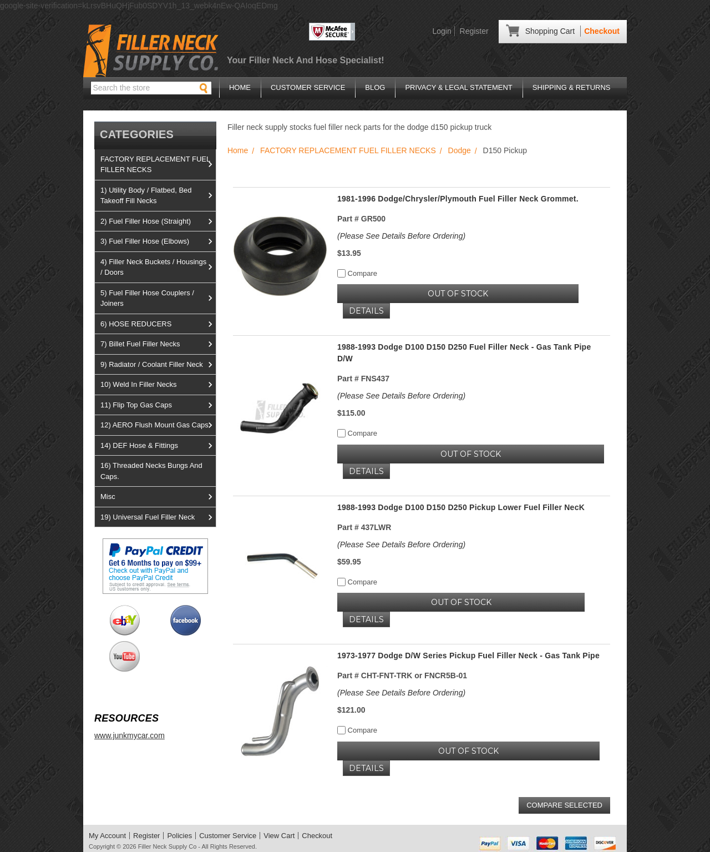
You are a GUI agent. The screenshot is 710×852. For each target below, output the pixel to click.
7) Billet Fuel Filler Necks (158, 344)
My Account (107, 835)
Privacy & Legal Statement (458, 87)
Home (240, 87)
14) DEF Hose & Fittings (158, 445)
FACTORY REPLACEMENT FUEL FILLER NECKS (158, 164)
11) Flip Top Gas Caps (158, 405)
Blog (375, 87)
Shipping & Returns (571, 87)
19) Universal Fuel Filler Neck (158, 517)
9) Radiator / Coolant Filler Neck (158, 364)
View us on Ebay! (124, 620)
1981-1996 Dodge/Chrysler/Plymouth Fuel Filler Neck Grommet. (458, 198)
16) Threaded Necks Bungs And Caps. (151, 471)
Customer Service (308, 87)
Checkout (602, 31)
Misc (158, 496)
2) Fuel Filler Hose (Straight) (158, 221)
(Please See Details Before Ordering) (401, 235)
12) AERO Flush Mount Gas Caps (158, 425)
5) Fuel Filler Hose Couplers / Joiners (158, 298)
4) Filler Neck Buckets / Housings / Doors (158, 267)
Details (366, 311)
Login (441, 31)
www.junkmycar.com (129, 735)
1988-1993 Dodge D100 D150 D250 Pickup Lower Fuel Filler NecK (461, 507)
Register (474, 31)
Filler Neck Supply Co (167, 846)
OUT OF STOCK (458, 294)
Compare (357, 273)
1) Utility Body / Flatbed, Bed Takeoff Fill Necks (158, 195)
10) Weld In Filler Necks (158, 384)
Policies (179, 835)
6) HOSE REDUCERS (158, 324)
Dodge (459, 150)
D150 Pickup (505, 150)
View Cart (279, 835)
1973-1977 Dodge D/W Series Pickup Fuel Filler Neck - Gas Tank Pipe (468, 655)
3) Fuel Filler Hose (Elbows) (158, 241)
